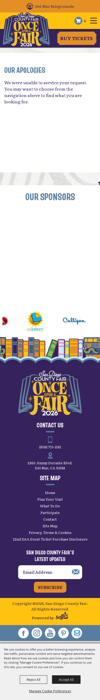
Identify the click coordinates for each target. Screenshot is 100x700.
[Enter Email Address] (50, 572)
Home (50, 492)
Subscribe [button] (50, 587)
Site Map (50, 525)
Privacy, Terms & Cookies (50, 532)
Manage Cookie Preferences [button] (50, 691)
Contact (50, 519)
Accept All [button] (66, 679)
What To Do (50, 505)
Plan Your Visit (50, 499)
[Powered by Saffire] (62, 616)
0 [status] (85, 20)
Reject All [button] (33, 679)
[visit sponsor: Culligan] (80, 322)
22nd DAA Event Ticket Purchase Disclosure (50, 539)
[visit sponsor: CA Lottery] (41, 322)
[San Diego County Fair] (26, 29)
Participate (50, 512)
